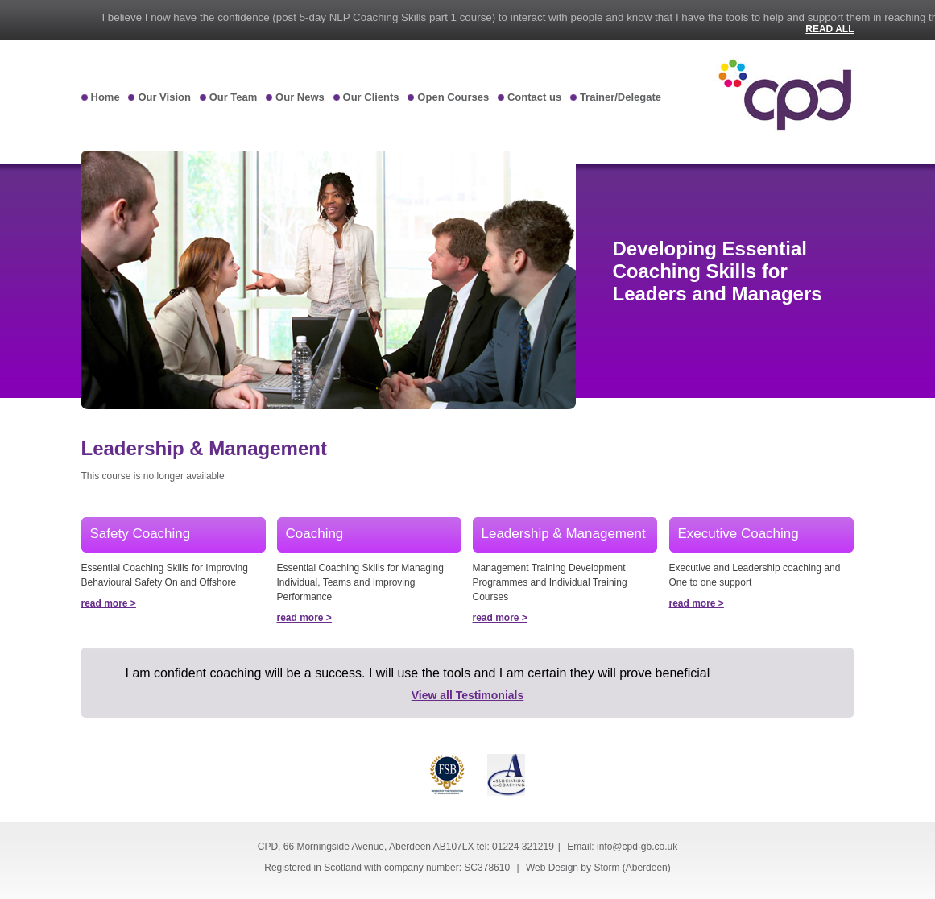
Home (105, 97)
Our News (300, 97)
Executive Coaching (738, 533)
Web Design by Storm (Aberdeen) (598, 867)
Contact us (534, 97)
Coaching (315, 533)
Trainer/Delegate (620, 97)
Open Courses (453, 97)
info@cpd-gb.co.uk (637, 846)
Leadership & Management (564, 533)
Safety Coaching (140, 533)
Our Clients (371, 97)
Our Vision (164, 97)
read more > (108, 603)
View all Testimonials (468, 695)
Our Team (233, 97)
